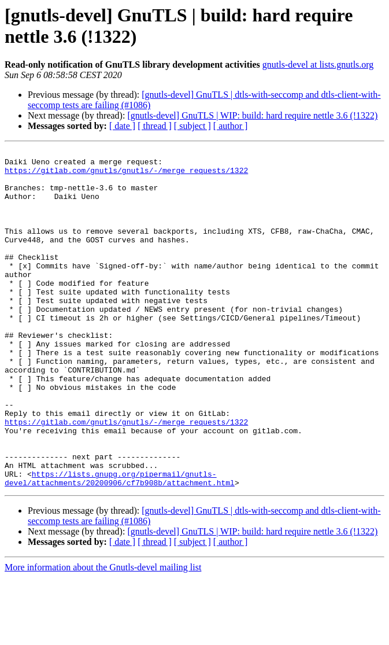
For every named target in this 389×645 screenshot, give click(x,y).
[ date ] (122, 126)
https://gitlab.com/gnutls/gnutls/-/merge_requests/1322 (126, 175)
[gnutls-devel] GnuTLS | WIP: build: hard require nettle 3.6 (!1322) (252, 115)
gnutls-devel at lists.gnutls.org (318, 64)
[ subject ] (192, 126)
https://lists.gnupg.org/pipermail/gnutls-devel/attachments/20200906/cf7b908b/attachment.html (120, 545)
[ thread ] (155, 126)
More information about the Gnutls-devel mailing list (103, 635)
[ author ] (230, 126)
